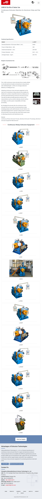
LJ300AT (21, 366)
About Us (30, 491)
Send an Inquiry (21, 439)
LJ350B (21, 432)
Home (6, 491)
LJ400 (21, 235)
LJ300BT (20, 169)
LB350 (21, 279)
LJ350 (21, 191)
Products (12, 491)
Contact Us (5, 467)
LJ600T (21, 344)
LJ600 (20, 257)
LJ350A (21, 301)
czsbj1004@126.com (10, 485)
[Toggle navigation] (38, 2)
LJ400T (21, 322)
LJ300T (21, 147)
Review (22, 493)
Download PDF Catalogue (17, 463)
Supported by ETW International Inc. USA (21, 496)
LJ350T (21, 213)
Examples (18, 491)
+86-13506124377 (9, 480)
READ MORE (5, 463)
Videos (24, 491)
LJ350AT (20, 388)
